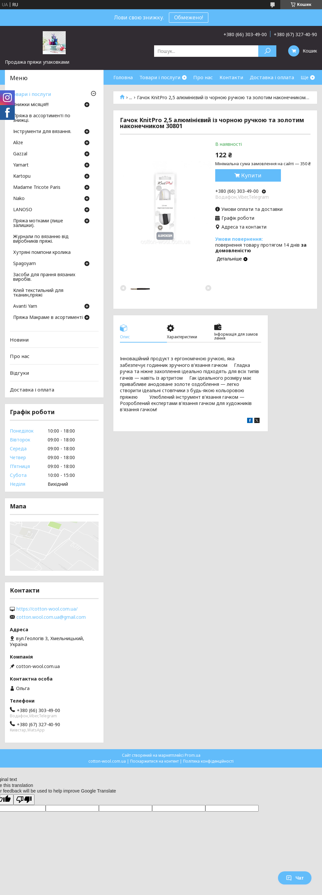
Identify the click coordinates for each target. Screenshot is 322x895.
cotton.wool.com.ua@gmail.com (51, 617)
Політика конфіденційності (208, 761)
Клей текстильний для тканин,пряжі (38, 293)
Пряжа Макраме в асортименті (48, 317)
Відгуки (19, 372)
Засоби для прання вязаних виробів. (44, 277)
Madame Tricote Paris (36, 187)
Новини (19, 339)
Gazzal (20, 154)
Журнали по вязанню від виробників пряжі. (41, 239)
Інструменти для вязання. (42, 131)
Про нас (203, 77)
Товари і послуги (159, 77)
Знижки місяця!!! (31, 104)
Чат (295, 878)
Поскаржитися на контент (154, 761)
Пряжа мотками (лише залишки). (38, 223)
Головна (123, 77)
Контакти (231, 77)
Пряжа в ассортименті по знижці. (41, 118)
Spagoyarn (24, 263)
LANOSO (22, 210)
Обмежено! (188, 17)
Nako (19, 198)
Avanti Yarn (25, 306)
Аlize (18, 142)
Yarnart (21, 165)
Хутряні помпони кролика (42, 252)
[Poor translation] (23, 799)
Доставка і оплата (272, 77)
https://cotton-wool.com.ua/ (47, 609)
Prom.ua (192, 755)
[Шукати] (267, 51)
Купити (251, 175)
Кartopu (22, 176)
